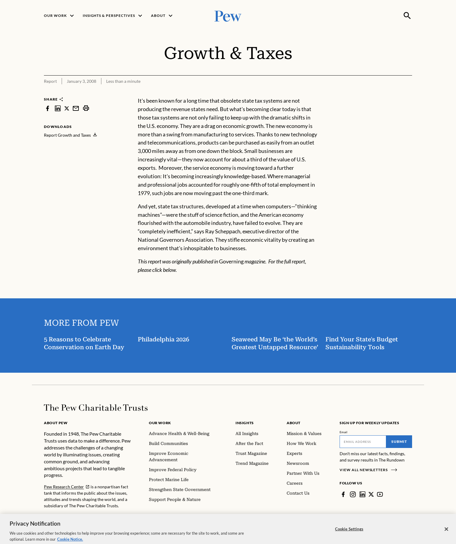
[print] (86, 108)
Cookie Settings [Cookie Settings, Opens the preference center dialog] (349, 532)
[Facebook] (343, 494)
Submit (399, 441)
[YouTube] (380, 494)
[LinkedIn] (362, 494)
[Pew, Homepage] (228, 15)
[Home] (96, 407)
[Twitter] (371, 494)
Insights (245, 423)
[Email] (363, 441)
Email (344, 432)
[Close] (446, 532)
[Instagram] (352, 494)
